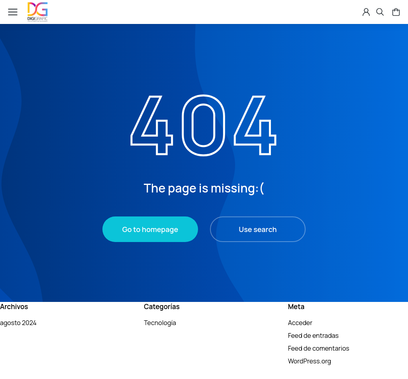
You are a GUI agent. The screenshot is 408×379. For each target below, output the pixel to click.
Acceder (300, 322)
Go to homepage (150, 229)
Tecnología (160, 322)
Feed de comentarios (318, 348)
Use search (258, 229)
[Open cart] (392, 12)
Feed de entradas (313, 335)
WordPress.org (309, 361)
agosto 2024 (18, 322)
